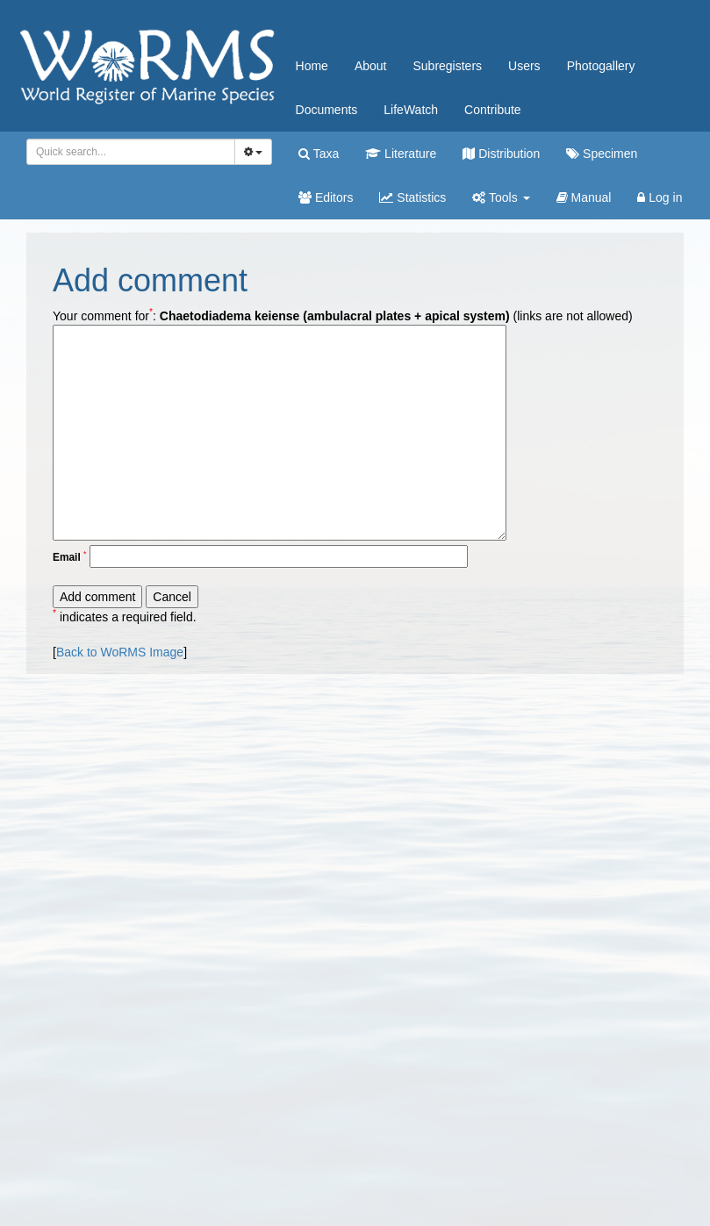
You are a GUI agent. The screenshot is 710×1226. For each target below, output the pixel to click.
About (371, 66)
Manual (584, 197)
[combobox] (130, 152)
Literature (400, 154)
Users (524, 66)
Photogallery (601, 66)
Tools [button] (500, 197)
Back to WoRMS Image (119, 652)
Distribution (501, 154)
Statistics (412, 197)
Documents (327, 110)
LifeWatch (411, 110)
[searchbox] (127, 152)
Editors (325, 197)
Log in (659, 197)
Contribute (492, 110)
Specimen (601, 154)
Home (312, 66)
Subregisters (447, 66)
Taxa (318, 154)
